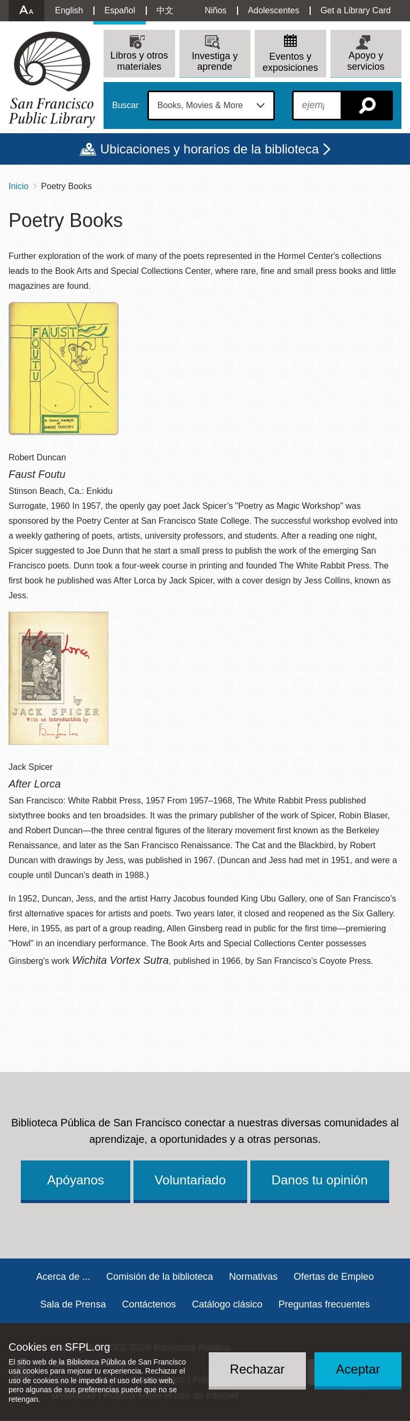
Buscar (125, 105)
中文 (165, 10)
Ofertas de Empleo (334, 1276)
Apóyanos (75, 1180)
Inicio (18, 186)
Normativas (253, 1276)
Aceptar (358, 1369)
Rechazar (257, 1369)
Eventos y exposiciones (290, 62)
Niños (215, 10)
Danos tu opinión (320, 1180)
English (69, 10)
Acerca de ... (63, 1276)
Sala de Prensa (73, 1304)
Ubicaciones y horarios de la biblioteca (209, 149)
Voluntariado (190, 1180)
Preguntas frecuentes (324, 1304)
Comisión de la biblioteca (159, 1276)
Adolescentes (273, 10)
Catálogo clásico (227, 1304)
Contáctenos (149, 1304)
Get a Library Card (355, 10)
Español (119, 10)
